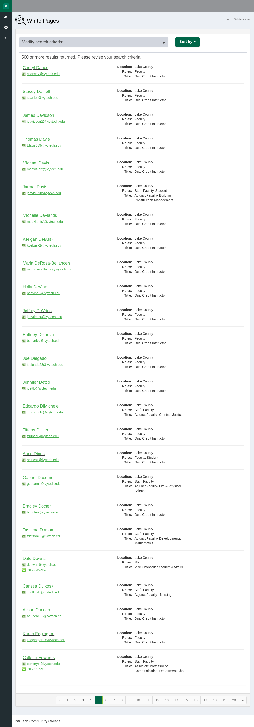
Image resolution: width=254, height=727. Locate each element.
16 (196, 700)
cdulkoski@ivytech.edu (41, 592)
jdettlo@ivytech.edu (39, 388)
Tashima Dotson (38, 530)
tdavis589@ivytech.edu (41, 145)
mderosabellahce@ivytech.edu (47, 269)
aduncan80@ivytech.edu (42, 616)
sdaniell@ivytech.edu (40, 98)
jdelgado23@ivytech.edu (42, 364)
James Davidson (38, 115)
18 (215, 700)
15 (186, 700)
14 (176, 700)
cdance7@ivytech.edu (41, 74)
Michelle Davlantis (40, 215)
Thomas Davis (36, 139)
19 (224, 700)
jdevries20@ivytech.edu (42, 317)
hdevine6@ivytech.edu (41, 293)
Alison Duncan (36, 610)
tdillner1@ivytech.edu (40, 436)
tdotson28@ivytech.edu (42, 536)
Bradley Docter (37, 506)
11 (148, 700)
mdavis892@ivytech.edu (42, 169)
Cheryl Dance (35, 67)
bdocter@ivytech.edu (40, 512)
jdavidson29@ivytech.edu (43, 121)
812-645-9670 (35, 570)
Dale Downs (34, 558)
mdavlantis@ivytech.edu (42, 221)
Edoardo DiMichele (41, 406)
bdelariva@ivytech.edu (41, 341)
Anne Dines (34, 453)
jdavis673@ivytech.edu (41, 193)
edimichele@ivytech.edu (42, 412)
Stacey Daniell (36, 91)
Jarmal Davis (35, 187)
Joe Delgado (35, 358)
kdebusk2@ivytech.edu (41, 245)
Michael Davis (36, 163)
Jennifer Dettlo (36, 382)
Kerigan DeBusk (38, 239)
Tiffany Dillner (35, 430)
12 (157, 700)
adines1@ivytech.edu (40, 460)
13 (167, 700)
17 (205, 700)
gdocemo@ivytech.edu (41, 484)
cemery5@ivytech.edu (41, 664)
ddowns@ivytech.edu (40, 565)
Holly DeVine (35, 287)
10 (138, 700)
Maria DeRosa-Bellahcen (46, 263)
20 (234, 700)
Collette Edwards (39, 657)
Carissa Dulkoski (38, 586)
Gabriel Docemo (38, 477)
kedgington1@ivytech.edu (43, 640)
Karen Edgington (38, 633)
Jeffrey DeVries (37, 310)
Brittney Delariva (38, 334)
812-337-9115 (35, 669)
